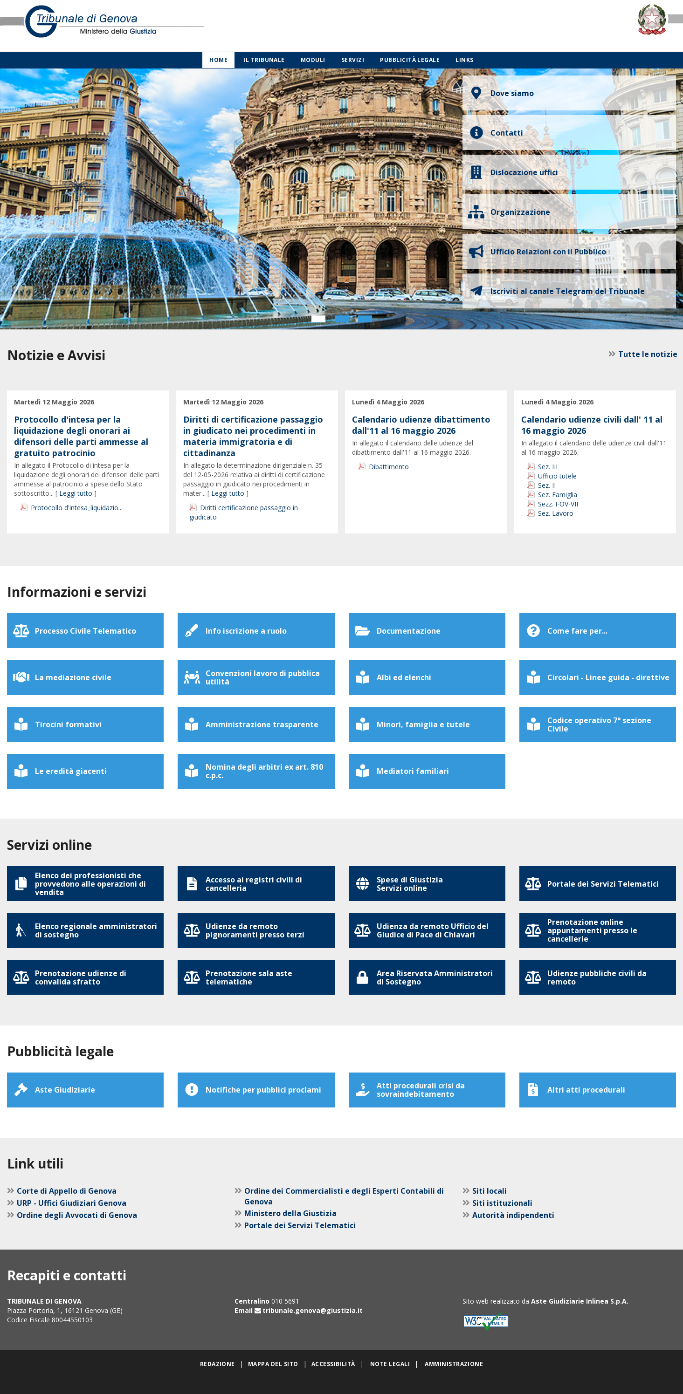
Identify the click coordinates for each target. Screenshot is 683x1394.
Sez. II (547, 485)
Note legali (390, 1381)
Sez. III (548, 466)
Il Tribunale (264, 60)
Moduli (313, 60)
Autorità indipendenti (513, 1231)
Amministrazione (454, 1381)
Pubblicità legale (410, 60)
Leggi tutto (75, 493)
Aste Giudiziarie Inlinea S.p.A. (579, 1317)
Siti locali (489, 1207)
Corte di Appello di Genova (67, 1207)
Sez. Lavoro (555, 513)
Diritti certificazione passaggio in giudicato (243, 512)
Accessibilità (333, 1381)
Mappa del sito (273, 1381)
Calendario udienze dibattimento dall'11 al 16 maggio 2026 (421, 425)
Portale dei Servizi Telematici (300, 1242)
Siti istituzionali (502, 1219)
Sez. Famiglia (557, 494)
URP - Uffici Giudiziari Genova (71, 1219)
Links (464, 60)
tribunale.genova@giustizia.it (312, 1326)
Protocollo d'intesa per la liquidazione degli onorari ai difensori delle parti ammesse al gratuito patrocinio (81, 436)
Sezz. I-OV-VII (558, 503)
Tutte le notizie (646, 354)
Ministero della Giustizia (290, 1229)
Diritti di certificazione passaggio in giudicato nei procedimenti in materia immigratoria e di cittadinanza (253, 436)
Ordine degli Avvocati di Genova (77, 1231)
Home (218, 60)
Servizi (352, 60)
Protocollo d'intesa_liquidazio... (77, 507)
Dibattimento (389, 466)
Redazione (217, 1381)
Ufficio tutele (557, 476)
